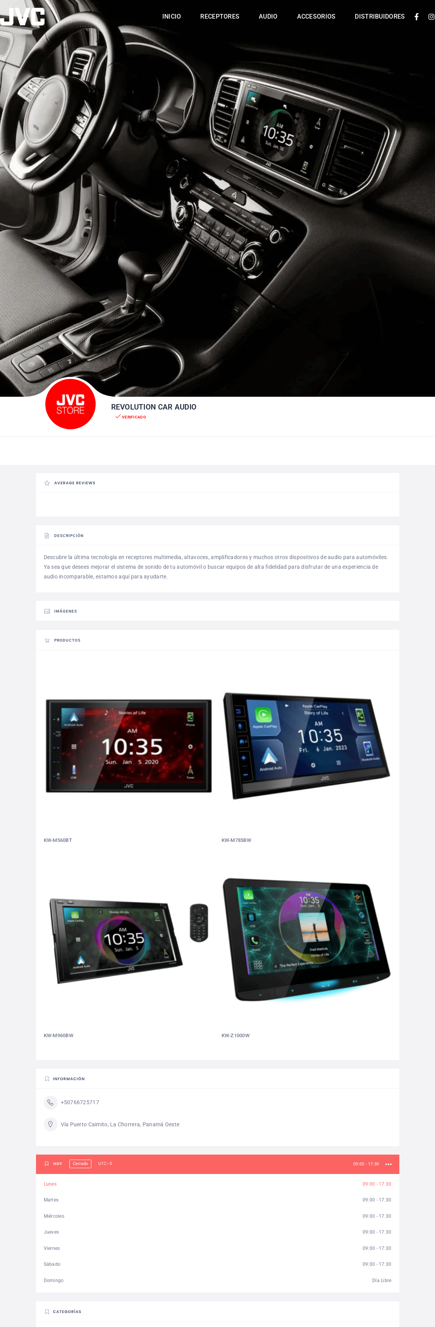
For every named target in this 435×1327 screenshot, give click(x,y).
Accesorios (316, 16)
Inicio (171, 16)
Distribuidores (380, 16)
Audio (268, 16)
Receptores (219, 16)
